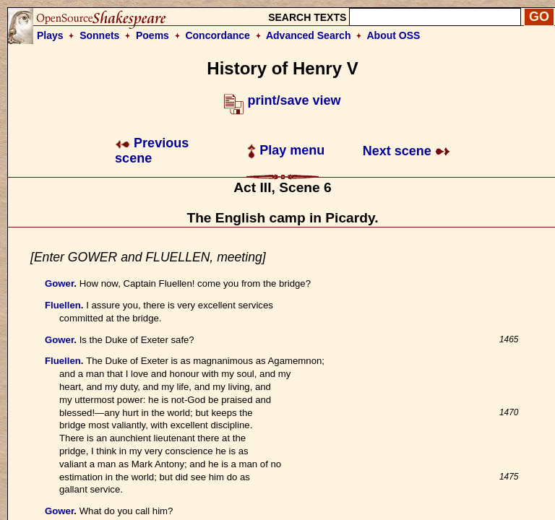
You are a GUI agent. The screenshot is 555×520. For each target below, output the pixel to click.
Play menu (285, 150)
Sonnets (99, 35)
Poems (152, 35)
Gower (59, 283)
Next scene (406, 151)
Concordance (217, 35)
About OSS (394, 35)
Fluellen (63, 305)
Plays (50, 35)
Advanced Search (308, 35)
